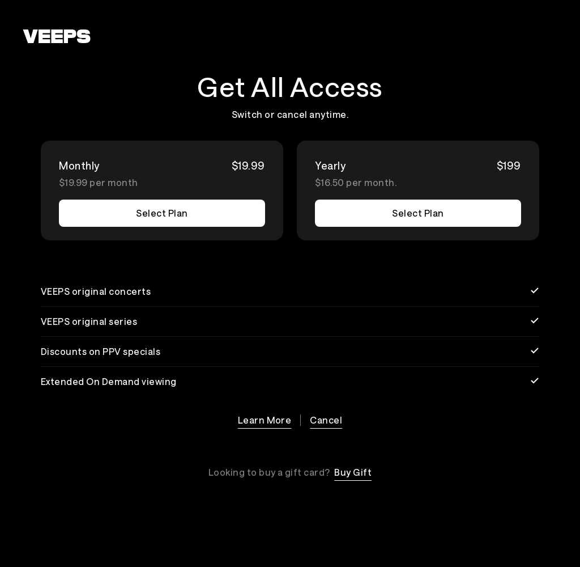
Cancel (326, 419)
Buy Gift (353, 472)
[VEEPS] (57, 36)
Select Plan (161, 213)
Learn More (265, 419)
